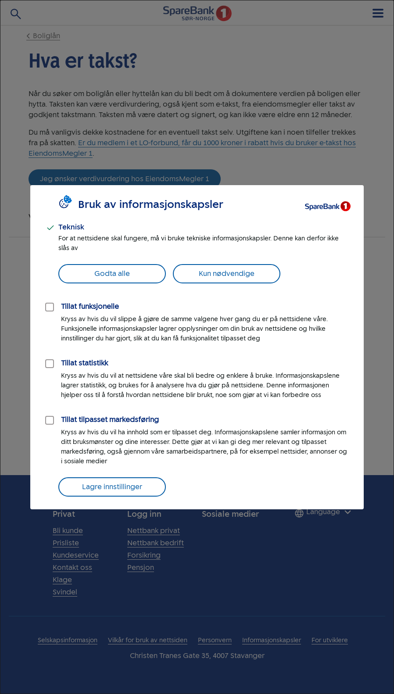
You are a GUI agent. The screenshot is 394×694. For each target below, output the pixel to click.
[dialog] (197, 347)
